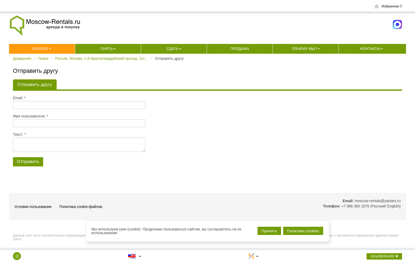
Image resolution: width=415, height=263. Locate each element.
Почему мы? (304, 49)
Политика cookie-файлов (81, 206)
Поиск (43, 58)
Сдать (172, 49)
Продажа (240, 49)
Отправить (28, 161)
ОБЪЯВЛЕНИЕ (384, 256)
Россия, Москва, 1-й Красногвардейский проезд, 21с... (101, 58)
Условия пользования (33, 206)
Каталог (41, 49)
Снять (106, 49)
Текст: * (19, 134)
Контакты (370, 49)
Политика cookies (303, 231)
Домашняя (22, 58)
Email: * (19, 98)
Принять (269, 231)
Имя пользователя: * (30, 116)
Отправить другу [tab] (34, 84)
